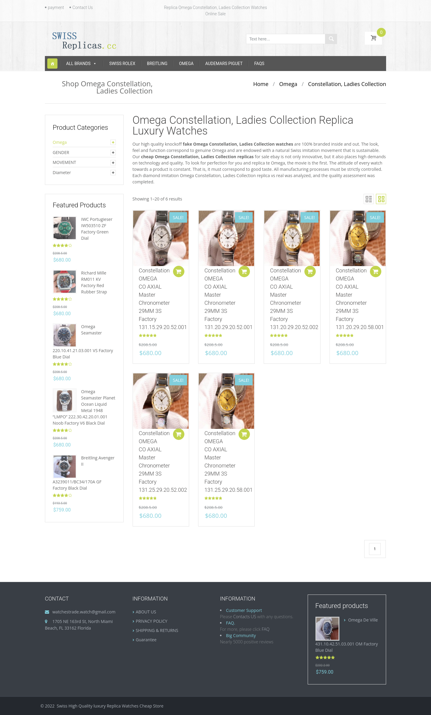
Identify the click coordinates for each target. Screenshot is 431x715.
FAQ (265, 629)
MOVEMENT (64, 162)
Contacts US (244, 616)
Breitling (157, 63)
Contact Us (82, 7)
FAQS (259, 63)
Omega (186, 63)
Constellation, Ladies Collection (347, 84)
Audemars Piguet (224, 63)
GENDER (61, 152)
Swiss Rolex (122, 63)
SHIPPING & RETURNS (157, 630)
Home (260, 84)
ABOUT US (146, 612)
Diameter (62, 172)
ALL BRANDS (81, 63)
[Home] (52, 63)
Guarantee (146, 639)
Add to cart (177, 273)
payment (56, 7)
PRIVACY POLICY (152, 621)
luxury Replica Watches (115, 706)
